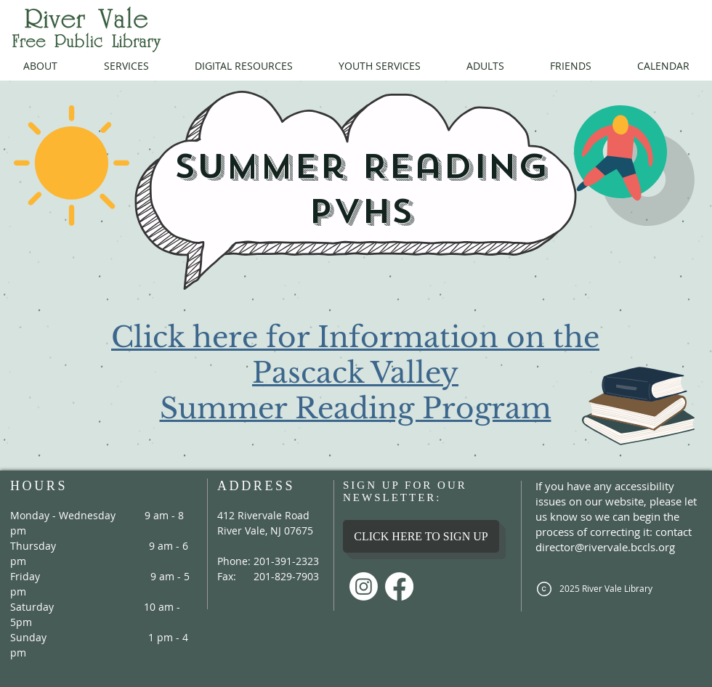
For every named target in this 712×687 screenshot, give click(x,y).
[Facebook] (399, 586)
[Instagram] (363, 586)
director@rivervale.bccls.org (605, 547)
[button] (40, 65)
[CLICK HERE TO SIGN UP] (421, 536)
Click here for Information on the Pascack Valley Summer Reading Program (355, 373)
